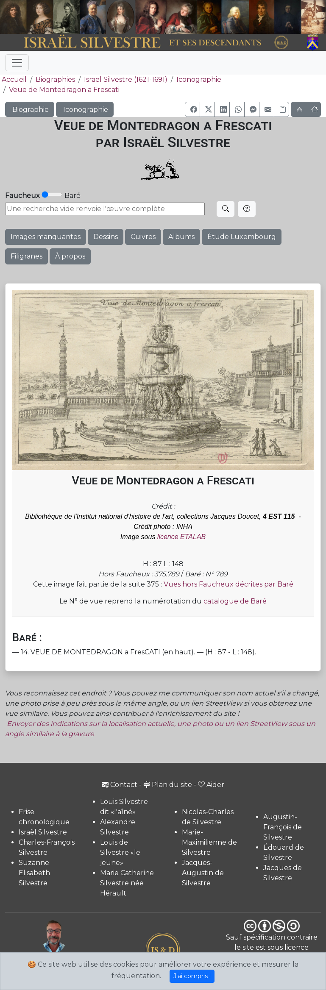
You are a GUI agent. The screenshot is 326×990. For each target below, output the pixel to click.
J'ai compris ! (192, 976)
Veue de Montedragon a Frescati (64, 90)
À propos (70, 256)
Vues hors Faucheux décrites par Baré (228, 584)
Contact (119, 785)
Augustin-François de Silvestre (282, 827)
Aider (211, 785)
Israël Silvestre (43, 832)
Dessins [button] (105, 237)
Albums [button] (181, 237)
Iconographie (198, 79)
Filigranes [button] (26, 256)
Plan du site (167, 785)
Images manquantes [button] (46, 237)
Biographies (55, 79)
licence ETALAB (181, 536)
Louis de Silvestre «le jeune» (120, 852)
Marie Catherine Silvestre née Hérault (127, 883)
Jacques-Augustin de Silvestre (203, 873)
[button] (192, 109)
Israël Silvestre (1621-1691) (125, 79)
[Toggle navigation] (17, 62)
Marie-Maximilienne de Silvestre (209, 842)
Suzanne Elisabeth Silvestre (34, 873)
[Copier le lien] (281, 109)
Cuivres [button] (143, 237)
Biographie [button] (30, 110)
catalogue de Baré (235, 601)
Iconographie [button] (84, 110)
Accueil (13, 79)
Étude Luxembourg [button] (241, 237)
